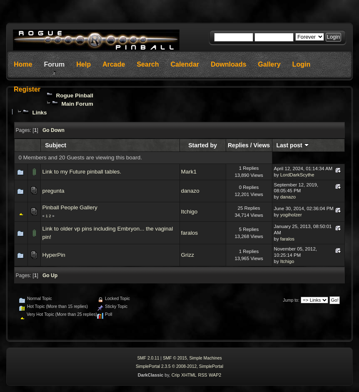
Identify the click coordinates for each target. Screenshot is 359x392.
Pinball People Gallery (69, 207)
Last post (292, 145)
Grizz (187, 255)
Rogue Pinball (75, 95)
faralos (189, 233)
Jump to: (291, 300)
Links (39, 112)
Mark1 (189, 172)
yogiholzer (291, 214)
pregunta (53, 191)
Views (262, 145)
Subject (55, 145)
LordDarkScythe (297, 174)
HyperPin (53, 255)
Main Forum (77, 104)
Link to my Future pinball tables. (81, 172)
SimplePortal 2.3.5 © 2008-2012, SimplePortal (179, 366)
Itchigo (189, 211)
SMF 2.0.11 (148, 358)
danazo (190, 191)
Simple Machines (205, 358)
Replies (238, 145)
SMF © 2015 (175, 358)
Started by (202, 145)
